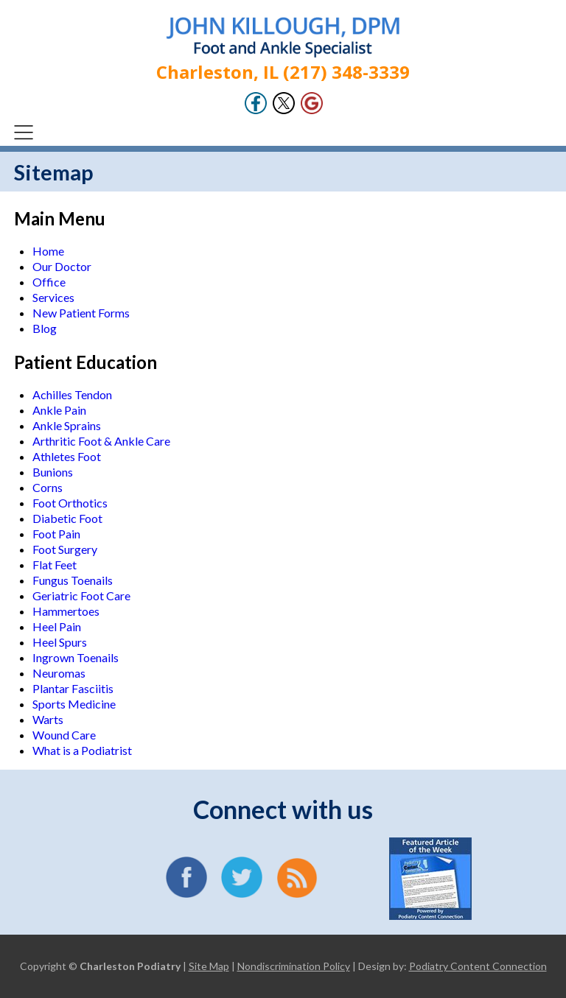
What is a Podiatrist (82, 750)
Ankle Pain (59, 410)
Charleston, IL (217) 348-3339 (283, 72)
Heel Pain (56, 626)
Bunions (52, 472)
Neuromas (58, 673)
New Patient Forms (81, 313)
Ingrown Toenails (75, 657)
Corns (47, 487)
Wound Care (64, 735)
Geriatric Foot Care (81, 595)
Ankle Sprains (66, 425)
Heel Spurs (59, 642)
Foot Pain (56, 534)
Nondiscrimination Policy (293, 966)
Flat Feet (54, 565)
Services (53, 297)
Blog (44, 328)
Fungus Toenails (72, 580)
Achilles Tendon (72, 394)
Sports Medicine (74, 704)
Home (48, 251)
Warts (47, 719)
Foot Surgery (64, 549)
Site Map (209, 966)
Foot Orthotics (70, 503)
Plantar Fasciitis (72, 688)
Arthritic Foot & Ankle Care (101, 441)
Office (49, 282)
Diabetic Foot (67, 518)
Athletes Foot (66, 456)
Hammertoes (65, 611)
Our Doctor (61, 266)
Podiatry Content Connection (478, 966)
